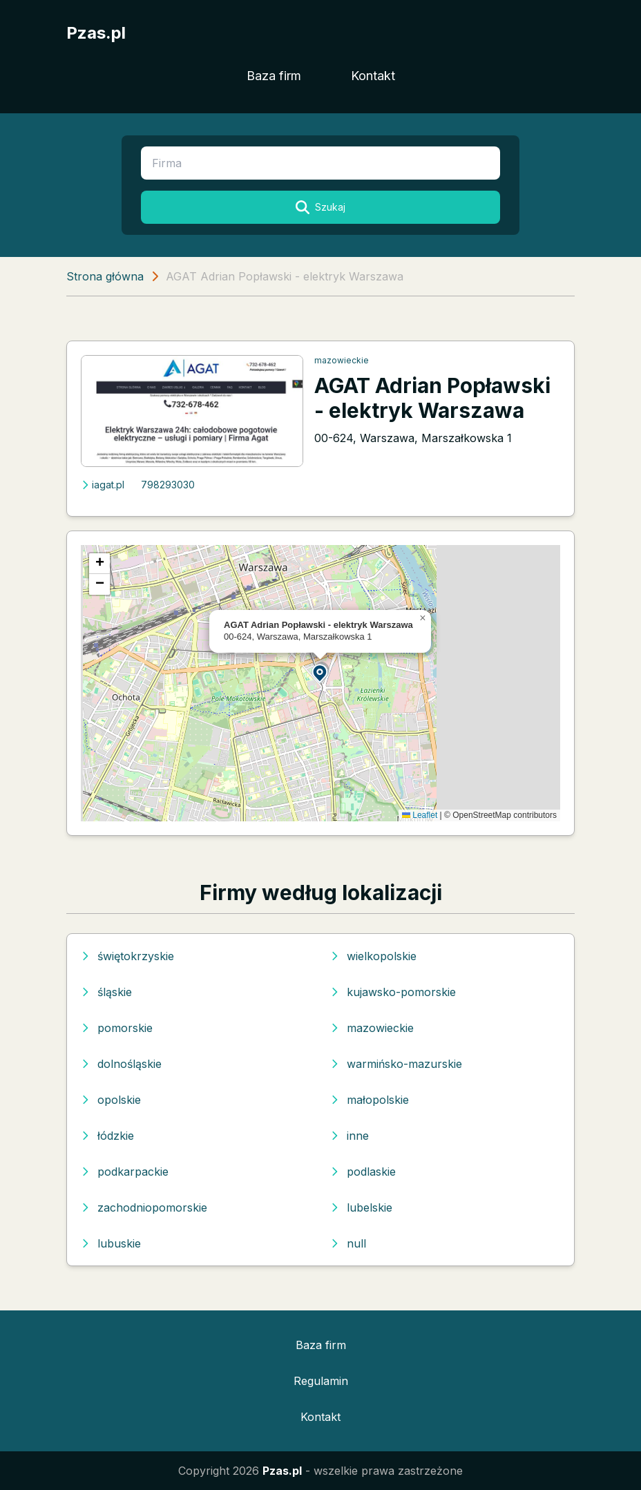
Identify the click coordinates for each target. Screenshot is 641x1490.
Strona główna (105, 276)
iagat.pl (102, 484)
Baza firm (274, 75)
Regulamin (321, 1381)
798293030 (168, 484)
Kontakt (373, 75)
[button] (320, 672)
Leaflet (419, 815)
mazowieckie (341, 360)
